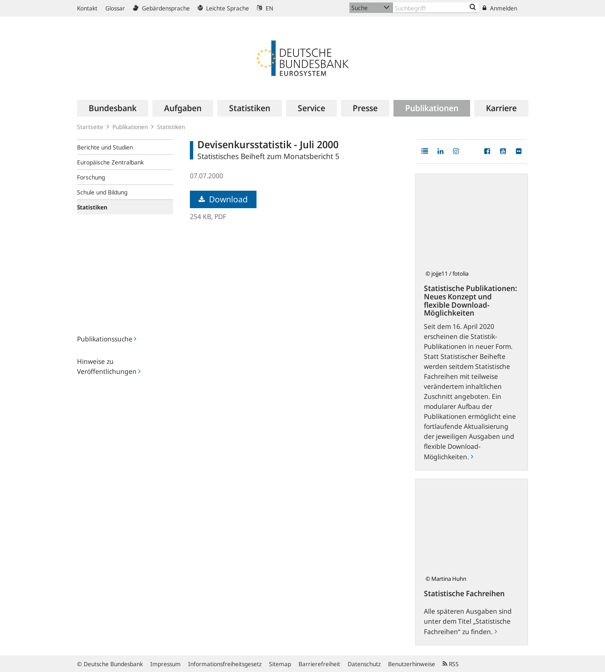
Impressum (165, 664)
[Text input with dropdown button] (436, 7)
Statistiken (171, 127)
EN (265, 8)
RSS (451, 664)
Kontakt (87, 8)
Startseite (90, 127)
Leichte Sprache (223, 8)
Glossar (115, 8)
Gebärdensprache (161, 8)
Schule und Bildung (102, 192)
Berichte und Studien (105, 147)
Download (223, 199)
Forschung (91, 177)
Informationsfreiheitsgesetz (224, 664)
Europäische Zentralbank (110, 162)
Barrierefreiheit (319, 664)
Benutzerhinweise (411, 664)
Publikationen (130, 127)
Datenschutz (364, 664)
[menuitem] (112, 108)
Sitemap (280, 664)
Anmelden (500, 8)
